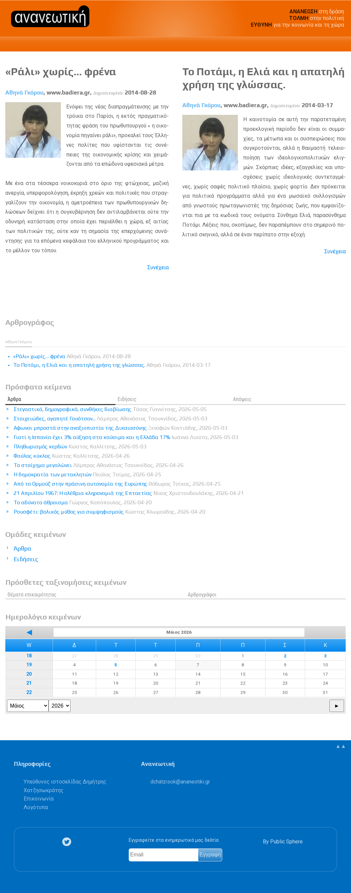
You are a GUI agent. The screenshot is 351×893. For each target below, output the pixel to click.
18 (29, 656)
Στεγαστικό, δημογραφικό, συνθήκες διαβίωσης (110, 409)
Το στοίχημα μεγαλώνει (99, 465)
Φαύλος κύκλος (72, 456)
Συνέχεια (158, 267)
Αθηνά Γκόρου (24, 92)
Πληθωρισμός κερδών (80, 446)
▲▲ (340, 746)
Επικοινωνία (39, 798)
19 (29, 665)
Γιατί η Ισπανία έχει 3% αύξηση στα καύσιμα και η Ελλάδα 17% (126, 437)
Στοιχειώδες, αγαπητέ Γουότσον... (110, 418)
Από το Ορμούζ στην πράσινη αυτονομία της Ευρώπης (117, 484)
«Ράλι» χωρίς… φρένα (60, 71)
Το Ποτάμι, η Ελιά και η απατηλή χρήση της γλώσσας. (263, 77)
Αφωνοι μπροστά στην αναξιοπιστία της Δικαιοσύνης (120, 428)
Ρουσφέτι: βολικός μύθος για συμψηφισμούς (109, 512)
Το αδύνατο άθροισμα (83, 502)
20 (29, 674)
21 (29, 683)
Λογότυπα (36, 807)
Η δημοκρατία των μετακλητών (87, 474)
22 (29, 692)
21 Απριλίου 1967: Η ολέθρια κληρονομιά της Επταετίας (129, 493)
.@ (180, 782)
